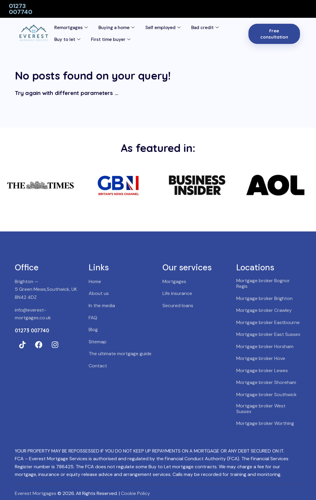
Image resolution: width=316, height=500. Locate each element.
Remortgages (71, 27)
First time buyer (110, 39)
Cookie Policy (135, 493)
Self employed (163, 27)
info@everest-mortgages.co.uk (33, 314)
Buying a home (116, 27)
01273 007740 (20, 9)
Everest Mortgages (35, 493)
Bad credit (205, 27)
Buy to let (67, 39)
